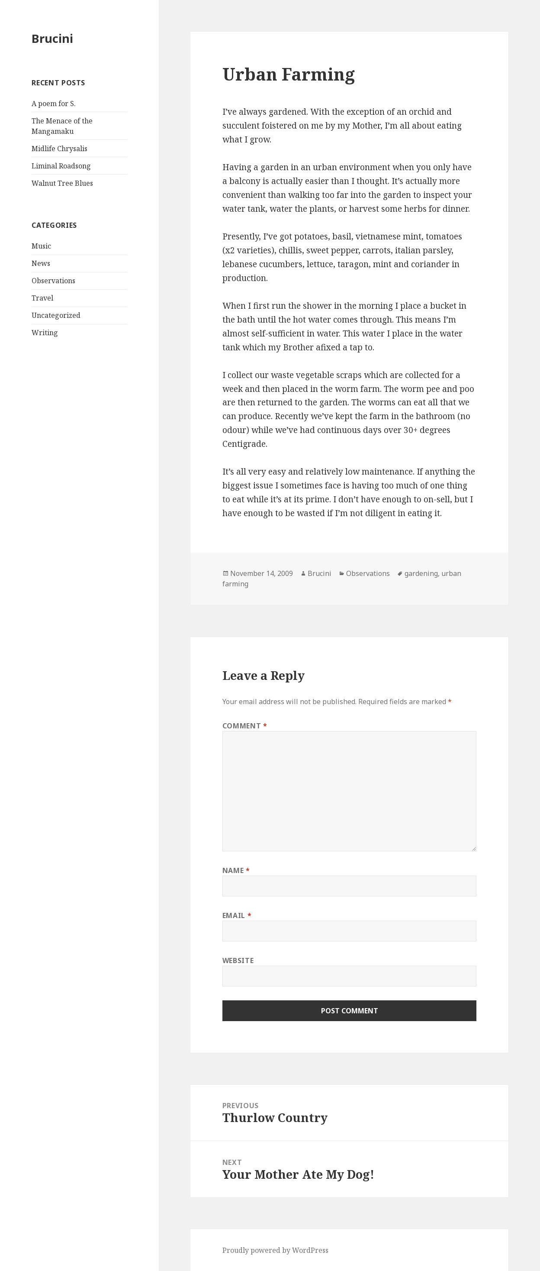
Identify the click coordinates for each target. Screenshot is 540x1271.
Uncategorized (56, 315)
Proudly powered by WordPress (275, 1250)
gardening (421, 573)
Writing (45, 332)
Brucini (52, 38)
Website (238, 960)
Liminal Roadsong (61, 166)
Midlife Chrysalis (59, 148)
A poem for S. (54, 103)
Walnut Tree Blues (62, 183)
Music (41, 246)
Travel (42, 298)
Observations (53, 280)
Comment (244, 726)
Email (236, 915)
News (41, 263)
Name (236, 870)
